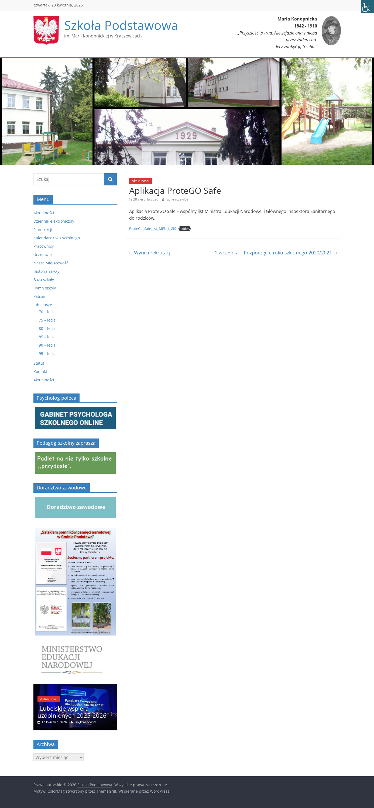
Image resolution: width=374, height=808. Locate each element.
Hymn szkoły (44, 288)
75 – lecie (47, 320)
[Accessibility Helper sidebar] (367, 6)
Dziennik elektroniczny (53, 221)
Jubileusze (42, 304)
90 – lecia (47, 345)
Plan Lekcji (42, 229)
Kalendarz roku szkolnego (56, 237)
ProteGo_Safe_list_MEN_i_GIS (152, 228)
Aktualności (140, 180)
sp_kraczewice (177, 199)
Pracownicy (43, 246)
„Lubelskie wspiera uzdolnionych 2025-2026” (73, 711)
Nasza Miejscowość (50, 262)
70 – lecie (47, 311)
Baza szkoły (43, 279)
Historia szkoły (46, 271)
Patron (39, 296)
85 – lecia (47, 336)
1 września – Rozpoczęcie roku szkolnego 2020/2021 (276, 252)
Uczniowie (42, 254)
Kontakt (40, 371)
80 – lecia (47, 328)
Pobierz (185, 228)
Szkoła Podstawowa (121, 25)
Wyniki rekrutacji (150, 252)
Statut (38, 363)
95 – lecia (47, 353)
